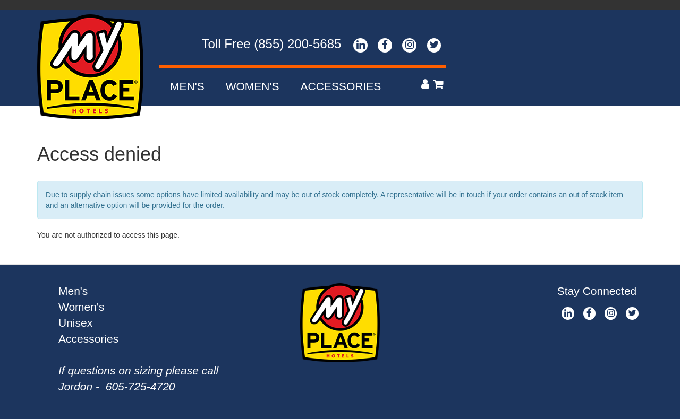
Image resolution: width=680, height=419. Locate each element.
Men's (187, 86)
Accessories (341, 86)
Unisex (75, 323)
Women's (252, 86)
